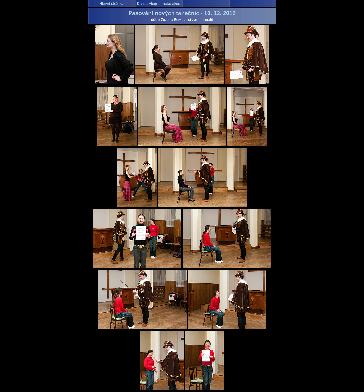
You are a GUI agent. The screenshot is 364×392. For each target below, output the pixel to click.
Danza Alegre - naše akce (158, 4)
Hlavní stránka (111, 4)
